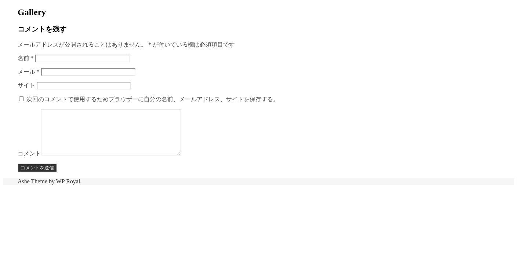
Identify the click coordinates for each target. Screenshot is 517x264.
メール (29, 72)
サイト (26, 85)
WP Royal (68, 190)
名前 (26, 58)
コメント (29, 162)
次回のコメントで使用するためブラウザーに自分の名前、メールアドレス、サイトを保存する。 (152, 99)
